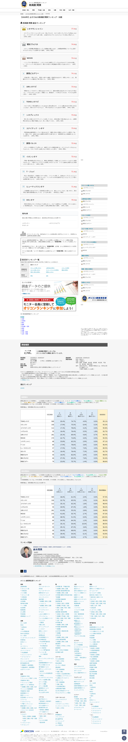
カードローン (24, 646)
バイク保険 (23, 593)
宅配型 (42, 622)
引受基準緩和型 (95, 650)
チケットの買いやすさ (35, 268)
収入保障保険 (94, 656)
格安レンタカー (43, 631)
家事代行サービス (44, 593)
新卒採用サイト (78, 624)
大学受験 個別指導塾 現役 (62, 590)
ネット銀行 (23, 635)
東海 (23, 328)
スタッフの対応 (65, 268)
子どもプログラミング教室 (62, 692)
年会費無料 (25, 652)
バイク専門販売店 (45, 650)
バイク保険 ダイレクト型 (97, 631)
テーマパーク (78, 709)
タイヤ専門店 (59, 725)
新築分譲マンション (26, 706)
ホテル (40, 718)
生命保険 (22, 607)
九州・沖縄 (25, 334)
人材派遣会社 (78, 633)
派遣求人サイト (78, 616)
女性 (47, 275)
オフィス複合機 (43, 686)
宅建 (58, 671)
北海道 (23, 320)
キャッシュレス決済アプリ (27, 661)
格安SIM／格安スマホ (96, 595)
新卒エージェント (79, 627)
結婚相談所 (77, 683)
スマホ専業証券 (24, 631)
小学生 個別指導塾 (60, 639)
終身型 (92, 648)
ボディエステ (78, 670)
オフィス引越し (43, 682)
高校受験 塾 (58, 601)
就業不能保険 (93, 663)
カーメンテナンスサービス (46, 658)
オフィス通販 (42, 684)
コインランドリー (44, 597)
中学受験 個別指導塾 (61, 626)
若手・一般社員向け (80, 657)
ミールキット (42, 603)
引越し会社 (42, 624)
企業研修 (76, 651)
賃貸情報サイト (24, 693)
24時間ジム (58, 701)
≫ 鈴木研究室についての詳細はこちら (44, 566)
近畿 (23, 330)
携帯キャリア (93, 586)
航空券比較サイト (44, 703)
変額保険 (92, 675)
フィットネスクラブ (61, 699)
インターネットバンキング (27, 637)
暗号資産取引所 (24, 663)
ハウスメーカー (26, 722)
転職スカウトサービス (80, 599)
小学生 (68, 646)
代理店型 (24, 590)
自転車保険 (23, 599)
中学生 (63, 646)
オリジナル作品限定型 (46, 673)
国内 (41, 716)
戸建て (31, 678)
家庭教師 (57, 648)
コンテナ (42, 620)
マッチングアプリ (79, 690)
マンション (25, 678)
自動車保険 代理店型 (95, 629)
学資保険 (22, 614)
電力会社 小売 (43, 690)
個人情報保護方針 (55, 731)
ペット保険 (23, 605)
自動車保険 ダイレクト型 (97, 627)
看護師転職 (77, 603)
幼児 (58, 661)
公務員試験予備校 (60, 688)
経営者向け (78, 653)
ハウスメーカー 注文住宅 (27, 710)
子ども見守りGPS (44, 692)
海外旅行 (48, 701)
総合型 (42, 671)
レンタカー (42, 629)
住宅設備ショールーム (26, 697)
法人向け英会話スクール (62, 690)
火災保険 (22, 601)
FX (21, 644)
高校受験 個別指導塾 (61, 612)
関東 (23, 324)
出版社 (42, 675)
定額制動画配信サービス (45, 662)
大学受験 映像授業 (60, 599)
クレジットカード (25, 650)
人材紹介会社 (78, 630)
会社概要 (37, 731)
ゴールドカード (26, 656)
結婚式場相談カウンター (81, 685)
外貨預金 (22, 640)
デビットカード (24, 659)
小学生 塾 (58, 635)
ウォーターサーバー (44, 586)
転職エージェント (79, 601)
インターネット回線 (95, 610)
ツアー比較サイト (44, 712)
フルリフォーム (26, 701)
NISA (21, 625)
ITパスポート (65, 678)
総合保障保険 (93, 671)
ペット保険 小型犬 (95, 642)
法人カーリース (78, 642)
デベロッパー (25, 725)
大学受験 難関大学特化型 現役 (63, 595)
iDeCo (91, 691)
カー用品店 (58, 723)
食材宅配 (41, 599)
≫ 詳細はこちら (25, 380)
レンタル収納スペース (46, 618)
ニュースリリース (45, 731)
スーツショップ (59, 721)
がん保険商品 (93, 659)
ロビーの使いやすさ (35, 270)
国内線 (42, 709)
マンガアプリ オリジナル (46, 677)
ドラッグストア (59, 717)
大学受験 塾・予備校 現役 (62, 586)
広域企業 (93, 607)
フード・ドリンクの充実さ (52, 270)
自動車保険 (23, 586)
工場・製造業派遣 (79, 614)
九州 (35, 687)
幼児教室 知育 (59, 652)
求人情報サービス (79, 618)
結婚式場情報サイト (79, 688)
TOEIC (59, 673)
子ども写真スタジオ (44, 665)
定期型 (97, 648)
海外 (45, 716)
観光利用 (42, 722)
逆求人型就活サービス (80, 590)
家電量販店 (58, 714)
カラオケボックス (79, 707)
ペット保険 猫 (93, 644)
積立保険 (92, 678)
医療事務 (61, 669)
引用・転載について (73, 731)
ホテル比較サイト (44, 705)
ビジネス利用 (43, 720)
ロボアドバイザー (25, 669)
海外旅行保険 (24, 603)
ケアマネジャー (67, 675)
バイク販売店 (42, 648)
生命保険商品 (93, 652)
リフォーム (23, 699)
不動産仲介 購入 (25, 680)
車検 (40, 656)
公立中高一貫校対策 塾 (61, 631)
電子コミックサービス (45, 669)
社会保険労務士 (66, 673)
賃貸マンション (24, 695)
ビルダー (24, 714)
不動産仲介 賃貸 (25, 691)
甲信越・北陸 (25, 326)
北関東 (29, 716)
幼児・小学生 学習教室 (61, 650)
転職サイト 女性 (78, 597)
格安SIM (93, 597)
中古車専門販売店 (45, 641)
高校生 (58, 646)
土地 (35, 678)
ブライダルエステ (79, 666)
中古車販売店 (42, 639)
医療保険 (22, 610)
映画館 (22, 317)
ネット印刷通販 (78, 645)
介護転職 (76, 605)
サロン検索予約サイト (80, 672)
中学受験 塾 (58, 622)
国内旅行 (42, 701)
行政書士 (59, 675)
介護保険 (92, 669)
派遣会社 (76, 612)
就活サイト (77, 588)
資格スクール (59, 680)
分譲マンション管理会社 (27, 684)
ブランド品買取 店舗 (44, 679)
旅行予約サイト (43, 699)
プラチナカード (96, 712)
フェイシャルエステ (79, 668)
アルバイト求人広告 (79, 636)
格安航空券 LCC (43, 707)
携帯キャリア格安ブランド (97, 588)
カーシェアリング (44, 626)
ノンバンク (30, 648)
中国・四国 (25, 332)
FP (57, 669)
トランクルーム (43, 616)
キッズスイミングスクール (62, 706)
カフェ (40, 660)
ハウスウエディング (79, 679)
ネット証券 (23, 623)
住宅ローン (23, 642)
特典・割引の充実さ (35, 272)
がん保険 (22, 612)
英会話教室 (58, 663)
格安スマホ (100, 597)
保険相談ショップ (25, 616)
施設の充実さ (65, 270)
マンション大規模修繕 (26, 689)
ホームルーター (94, 590)
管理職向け (78, 655)
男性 (31, 275)
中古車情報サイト (44, 637)
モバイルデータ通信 (95, 593)
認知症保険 (93, 665)
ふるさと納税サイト (44, 614)
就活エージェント (79, 586)
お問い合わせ (64, 731)
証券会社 (24, 627)
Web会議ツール (78, 649)
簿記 (61, 671)
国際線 (47, 709)
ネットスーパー (43, 607)
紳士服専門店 (59, 719)
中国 (104, 603)
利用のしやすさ (50, 272)
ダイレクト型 (25, 588)
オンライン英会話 (60, 665)
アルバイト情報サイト (80, 593)
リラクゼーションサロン (62, 703)
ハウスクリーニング (44, 595)
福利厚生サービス (44, 688)
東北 (23, 322)
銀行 (23, 629)
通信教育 (57, 643)
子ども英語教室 (59, 659)
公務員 (58, 678)
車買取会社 (42, 635)
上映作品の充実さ (50, 268)
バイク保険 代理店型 (95, 633)
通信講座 (57, 667)
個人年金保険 (93, 673)
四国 (92, 605)
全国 (23, 319)
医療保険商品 (93, 646)
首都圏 (23, 687)
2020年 (22, 388)
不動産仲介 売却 (25, 676)
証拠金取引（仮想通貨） (28, 667)
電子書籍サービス (44, 667)
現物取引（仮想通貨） (28, 665)
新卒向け (77, 659)
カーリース (42, 633)
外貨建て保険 (93, 667)
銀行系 (23, 648)
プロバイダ (93, 599)
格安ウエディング (79, 681)
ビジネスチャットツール (81, 647)
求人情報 (82, 731)
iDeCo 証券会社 (24, 633)
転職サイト (77, 595)
